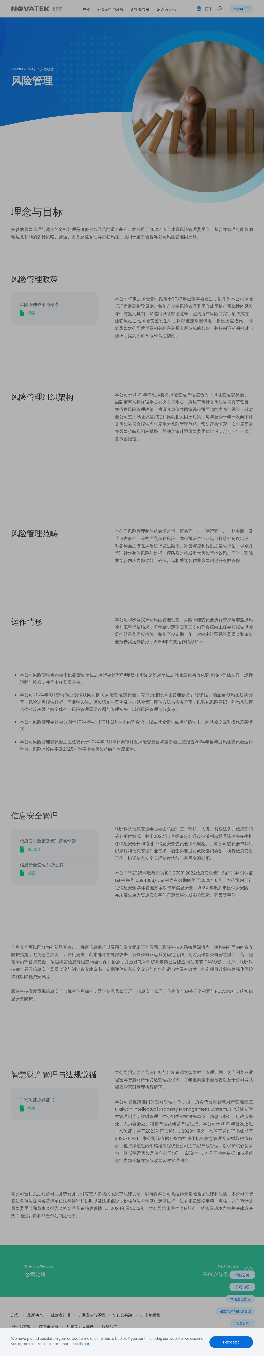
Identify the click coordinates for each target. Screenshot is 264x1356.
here (88, 1343)
